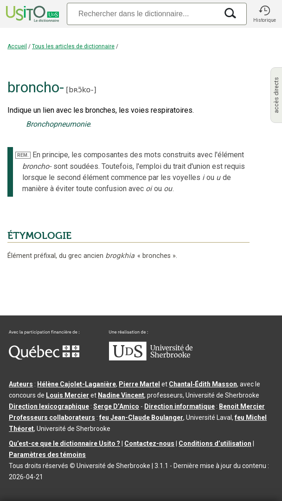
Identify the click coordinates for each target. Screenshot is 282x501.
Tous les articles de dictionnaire (73, 46)
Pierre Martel (139, 384)
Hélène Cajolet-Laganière (76, 384)
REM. (23, 155)
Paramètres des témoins (47, 454)
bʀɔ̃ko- (81, 89)
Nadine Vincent (121, 395)
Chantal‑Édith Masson (203, 384)
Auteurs (21, 384)
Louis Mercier (67, 395)
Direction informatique (179, 406)
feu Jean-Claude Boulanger (141, 417)
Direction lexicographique (49, 406)
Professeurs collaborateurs (52, 417)
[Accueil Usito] (31, 14)
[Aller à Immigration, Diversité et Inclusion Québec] (44, 357)
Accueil (17, 46)
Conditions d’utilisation (215, 443)
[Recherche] (142, 13)
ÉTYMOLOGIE (39, 235)
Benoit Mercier (242, 406)
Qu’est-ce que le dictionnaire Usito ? (64, 443)
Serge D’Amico (116, 406)
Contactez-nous (149, 443)
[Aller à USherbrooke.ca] (150, 358)
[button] (264, 14)
